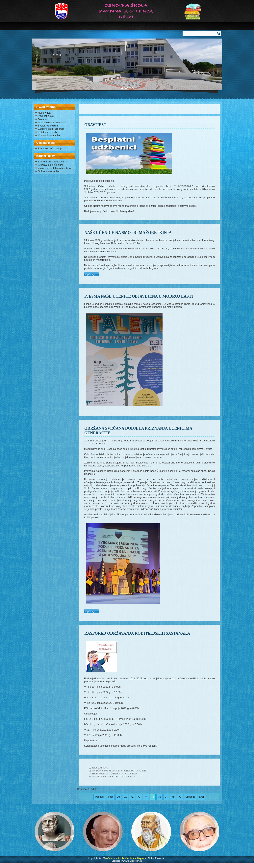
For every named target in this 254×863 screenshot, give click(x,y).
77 (166, 796)
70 (118, 796)
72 (132, 796)
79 (180, 796)
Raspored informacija (50, 148)
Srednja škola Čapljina (51, 164)
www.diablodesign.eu (132, 861)
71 (125, 796)
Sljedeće (190, 796)
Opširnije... (91, 274)
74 (145, 796)
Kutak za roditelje (48, 132)
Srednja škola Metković (51, 161)
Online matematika (48, 171)
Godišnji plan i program (51, 128)
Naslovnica (44, 112)
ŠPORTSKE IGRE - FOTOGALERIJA (113, 776)
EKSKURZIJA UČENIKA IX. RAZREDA (114, 773)
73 (139, 796)
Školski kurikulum (48, 125)
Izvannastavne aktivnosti (52, 122)
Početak (99, 796)
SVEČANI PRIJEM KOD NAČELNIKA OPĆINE (119, 770)
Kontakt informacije (49, 135)
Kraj (201, 796)
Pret (110, 796)
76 (159, 796)
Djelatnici (43, 119)
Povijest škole (46, 115)
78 (173, 796)
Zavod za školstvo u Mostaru (54, 168)
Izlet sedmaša (100, 767)
